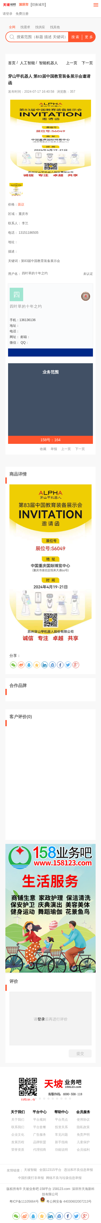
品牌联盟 (39, 1142)
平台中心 (40, 1112)
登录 (41, 1019)
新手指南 (61, 1142)
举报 (54, 449)
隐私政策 (83, 1127)
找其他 (55, 27)
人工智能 (27, 63)
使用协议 (83, 1119)
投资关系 (61, 1127)
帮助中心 (61, 1112)
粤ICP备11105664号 (24, 1201)
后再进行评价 (56, 1019)
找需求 (25, 27)
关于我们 (18, 1112)
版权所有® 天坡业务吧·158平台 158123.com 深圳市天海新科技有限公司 (50, 1191)
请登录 (7, 14)
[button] (31, 1099)
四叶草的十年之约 (35, 273)
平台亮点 (61, 1119)
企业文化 (17, 1134)
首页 (12, 63)
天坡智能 (30, 1170)
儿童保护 (83, 1142)
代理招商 (39, 1150)
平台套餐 (39, 1127)
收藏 (43, 449)
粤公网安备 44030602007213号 (69, 1201)
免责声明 (83, 1134)
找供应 (40, 27)
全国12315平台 (50, 1170)
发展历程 (17, 1142)
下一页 (87, 63)
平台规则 (39, 1119)
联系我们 (17, 1127)
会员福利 (83, 1150)
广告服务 (39, 1134)
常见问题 (61, 1134)
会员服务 (83, 1112)
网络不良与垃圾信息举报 (64, 1178)
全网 (12, 27)
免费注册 (22, 14)
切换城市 (38, 4)
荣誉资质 (17, 1150)
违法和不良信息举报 (78, 1170)
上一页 (71, 63)
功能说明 (61, 1150)
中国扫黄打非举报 (31, 1178)
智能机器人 (48, 63)
